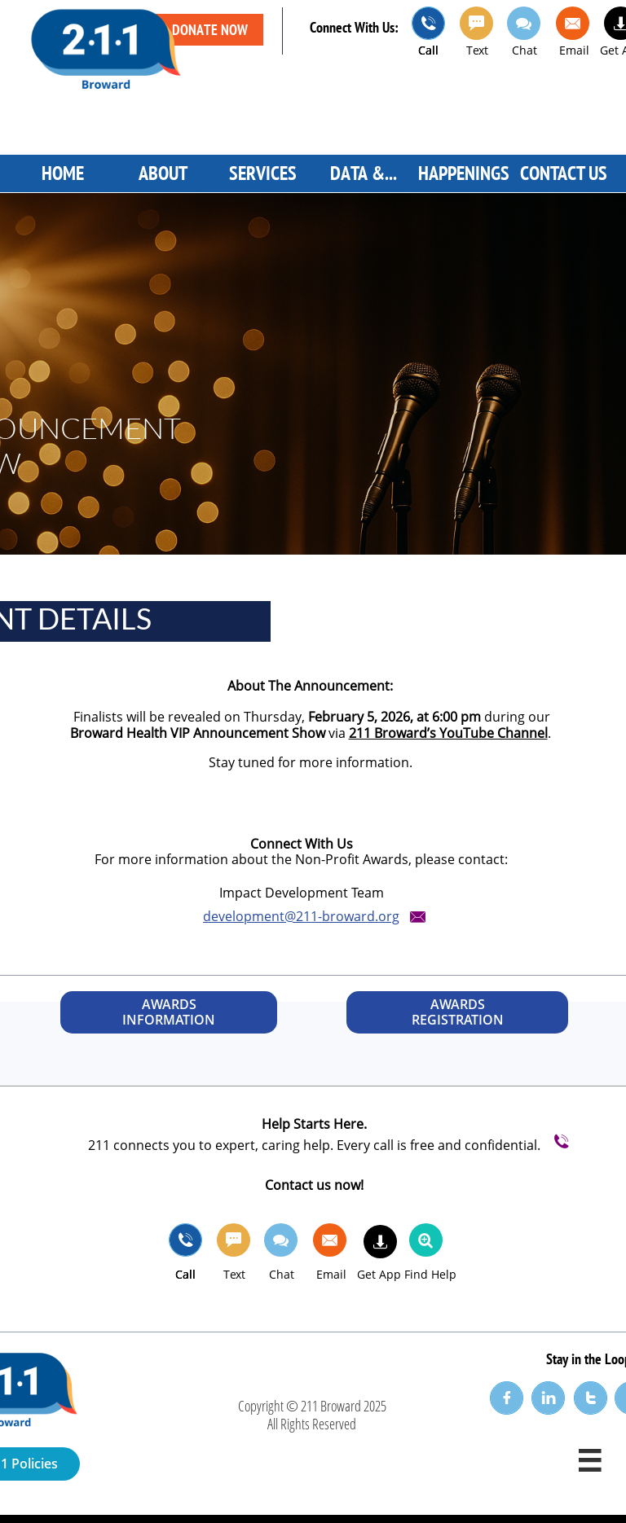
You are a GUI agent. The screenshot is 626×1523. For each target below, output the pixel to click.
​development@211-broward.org (301, 916)
